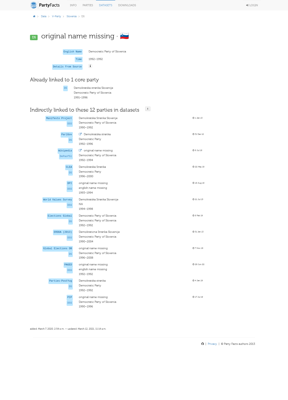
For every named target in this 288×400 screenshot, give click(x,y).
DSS (69, 123)
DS (65, 88)
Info (73, 5)
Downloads (127, 5)
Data (43, 16)
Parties (88, 5)
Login (252, 5)
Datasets (105, 5)
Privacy (212, 344)
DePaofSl (66, 156)
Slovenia (72, 16)
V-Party (56, 16)
